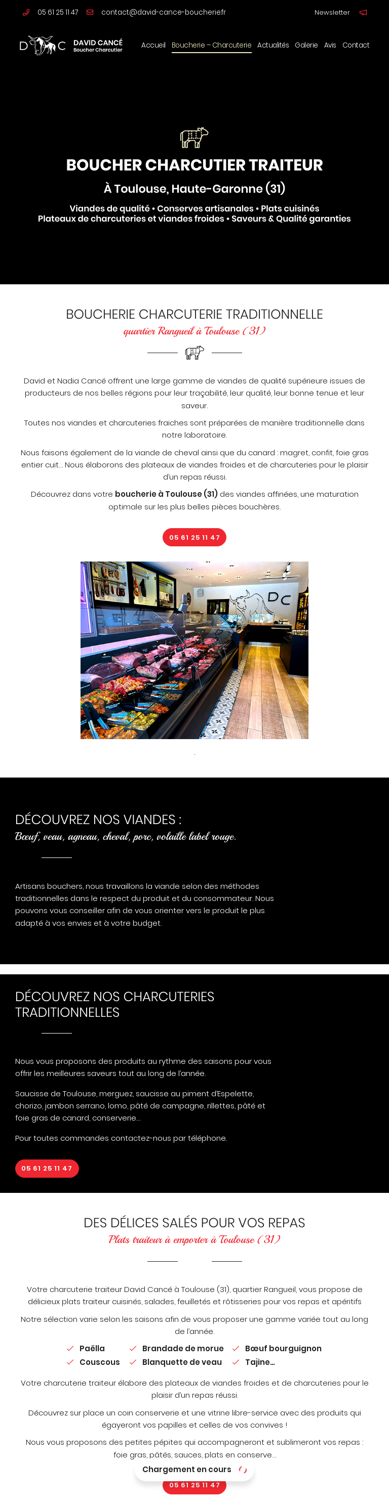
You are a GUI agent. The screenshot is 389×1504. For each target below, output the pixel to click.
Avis (330, 45)
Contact (356, 45)
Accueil (153, 45)
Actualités (273, 45)
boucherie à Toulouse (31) (166, 494)
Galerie (306, 45)
